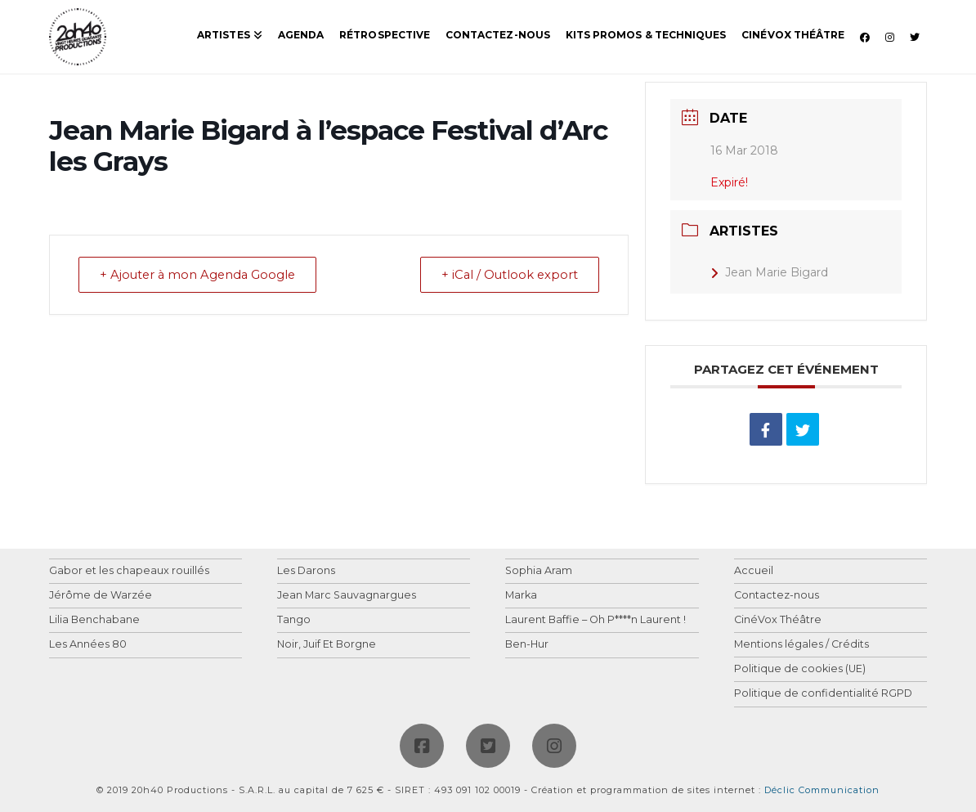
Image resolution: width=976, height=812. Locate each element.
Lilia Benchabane (94, 620)
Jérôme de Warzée (100, 595)
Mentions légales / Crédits (801, 644)
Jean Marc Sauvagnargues (346, 595)
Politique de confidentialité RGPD (823, 694)
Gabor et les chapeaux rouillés (129, 571)
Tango (294, 620)
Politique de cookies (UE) (800, 669)
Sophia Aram (538, 571)
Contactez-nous (776, 595)
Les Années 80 (88, 644)
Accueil (753, 571)
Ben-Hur (526, 644)
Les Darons (306, 571)
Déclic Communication (822, 790)
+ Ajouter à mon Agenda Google (202, 275)
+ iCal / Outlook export (506, 275)
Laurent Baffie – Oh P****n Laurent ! (595, 620)
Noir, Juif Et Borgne (326, 644)
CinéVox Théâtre (778, 620)
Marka (521, 595)
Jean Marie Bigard (769, 272)
